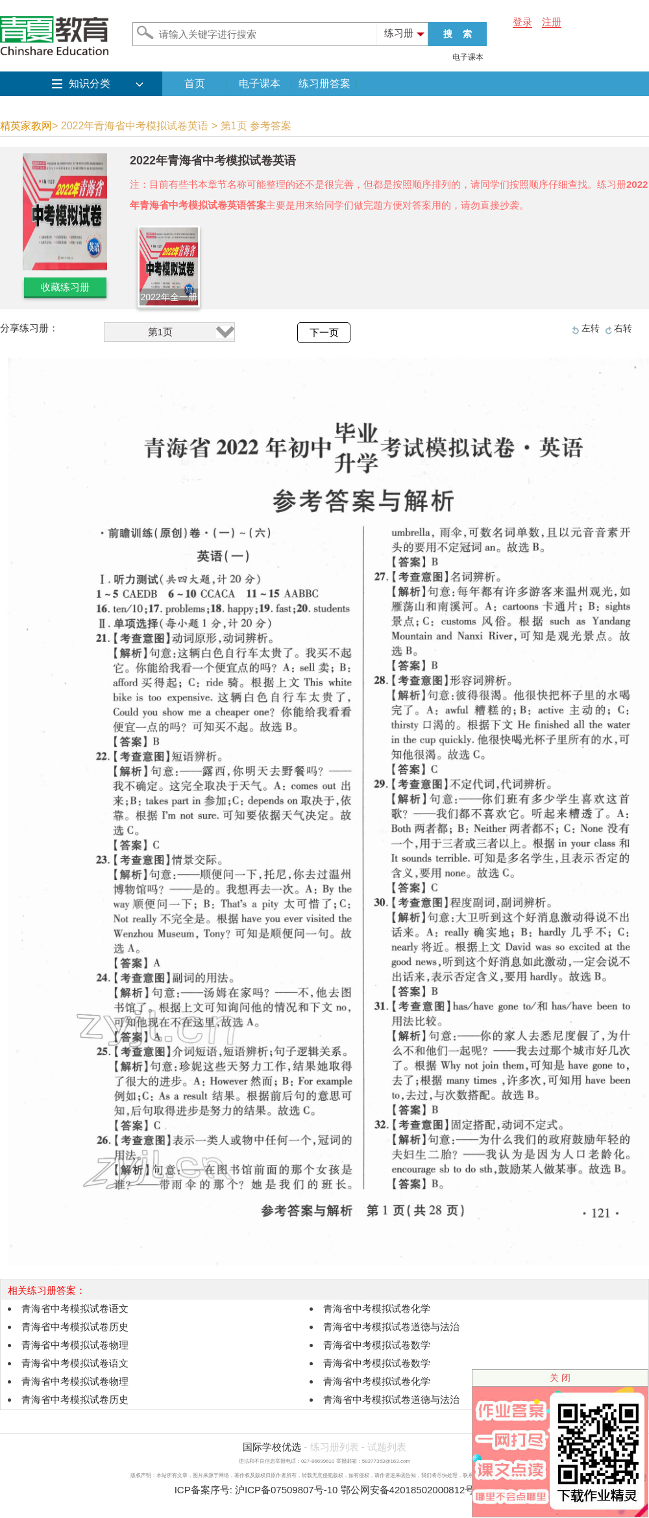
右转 (623, 328)
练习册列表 (334, 1446)
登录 (522, 21)
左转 (591, 328)
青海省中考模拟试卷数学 (376, 1344)
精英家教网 (26, 125)
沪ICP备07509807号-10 (286, 1489)
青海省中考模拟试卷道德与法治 (391, 1326)
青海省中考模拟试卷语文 (75, 1308)
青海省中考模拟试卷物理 (75, 1344)
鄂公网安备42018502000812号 (408, 1489)
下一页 (324, 333)
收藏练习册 (65, 286)
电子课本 (468, 57)
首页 (194, 83)
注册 (551, 21)
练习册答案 (324, 83)
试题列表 (386, 1446)
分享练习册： (29, 327)
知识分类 (89, 83)
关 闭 (560, 1377)
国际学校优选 (272, 1446)
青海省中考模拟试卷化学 (376, 1308)
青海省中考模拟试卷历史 (75, 1326)
